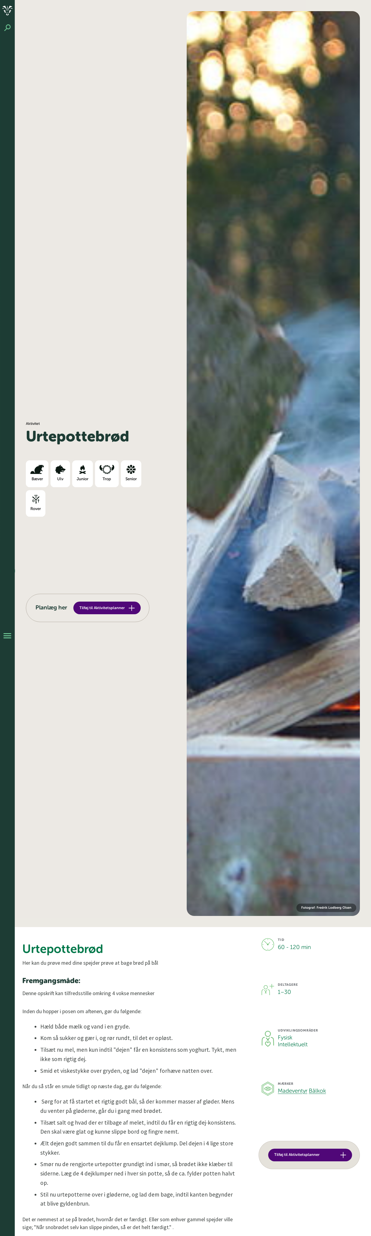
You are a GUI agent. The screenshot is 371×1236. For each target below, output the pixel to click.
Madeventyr (292, 1091)
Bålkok (317, 1091)
